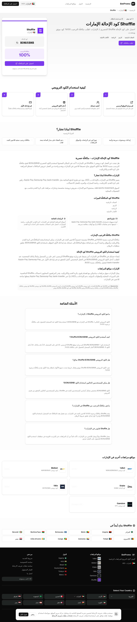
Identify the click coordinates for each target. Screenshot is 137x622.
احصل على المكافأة (10, 4)
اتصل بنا (29, 573)
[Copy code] (17, 43)
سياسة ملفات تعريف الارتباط (22, 566)
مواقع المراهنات (70, 4)
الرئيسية (88, 4)
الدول (81, 4)
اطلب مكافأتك (127, 43)
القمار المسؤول (27, 570)
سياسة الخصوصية (26, 562)
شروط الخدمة (27, 558)
